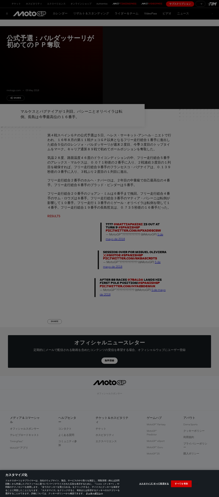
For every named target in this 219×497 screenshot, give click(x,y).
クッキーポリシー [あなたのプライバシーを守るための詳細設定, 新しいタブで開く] (94, 494)
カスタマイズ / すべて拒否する (154, 484)
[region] (109, 483)
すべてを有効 (181, 484)
